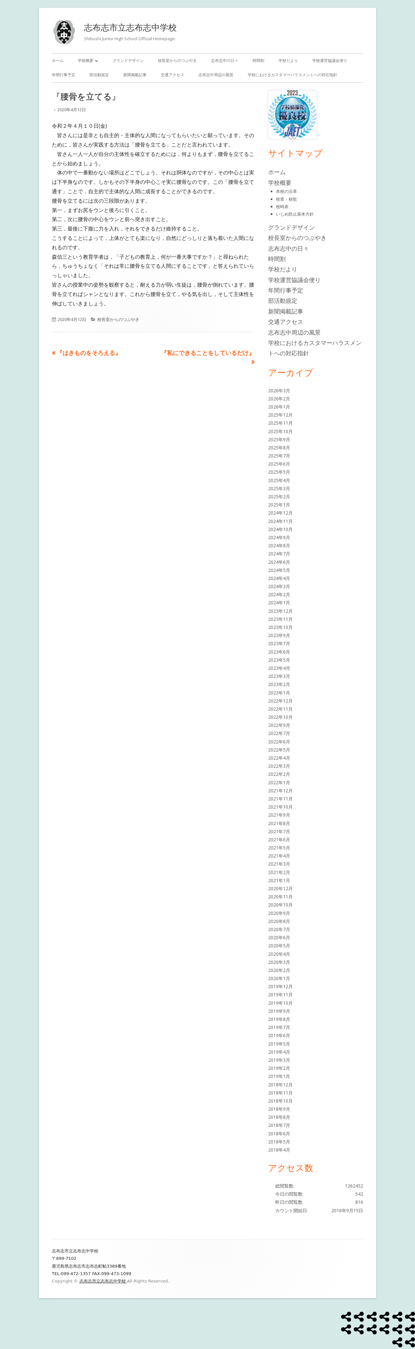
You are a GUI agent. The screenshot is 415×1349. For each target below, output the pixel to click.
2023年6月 (279, 652)
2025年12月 (280, 415)
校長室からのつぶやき (177, 60)
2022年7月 (279, 733)
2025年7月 (279, 456)
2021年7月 (279, 831)
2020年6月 (279, 937)
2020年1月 (279, 978)
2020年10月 (280, 905)
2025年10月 (280, 431)
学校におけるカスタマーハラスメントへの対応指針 (292, 74)
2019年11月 (280, 994)
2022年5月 (279, 750)
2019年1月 (279, 1076)
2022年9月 (279, 725)
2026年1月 (279, 407)
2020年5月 (279, 945)
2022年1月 (279, 782)
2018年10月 (280, 1101)
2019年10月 (280, 1003)
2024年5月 (279, 570)
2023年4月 (279, 668)
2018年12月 (280, 1085)
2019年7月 (279, 1027)
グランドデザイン (128, 60)
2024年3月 (279, 586)
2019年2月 (279, 1068)
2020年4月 (279, 954)
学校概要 (85, 60)
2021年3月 (279, 864)
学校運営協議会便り (329, 60)
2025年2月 (279, 496)
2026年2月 (279, 399)
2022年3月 (279, 766)
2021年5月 (279, 848)
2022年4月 (279, 758)
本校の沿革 (286, 191)
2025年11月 (280, 423)
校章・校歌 (286, 199)
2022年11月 (280, 709)
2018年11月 (280, 1093)
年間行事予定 (63, 74)
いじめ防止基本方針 (295, 214)
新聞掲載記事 (135, 74)
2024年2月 (279, 594)
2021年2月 (279, 872)
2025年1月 (279, 505)
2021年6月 (279, 839)
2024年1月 (279, 602)
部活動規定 (99, 74)
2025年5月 (279, 472)
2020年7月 (279, 929)
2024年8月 (279, 545)
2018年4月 (279, 1150)
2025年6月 (279, 464)
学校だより (288, 60)
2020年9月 (279, 913)
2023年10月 (280, 627)
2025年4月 (279, 480)
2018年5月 (279, 1142)
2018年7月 (279, 1125)
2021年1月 (279, 880)
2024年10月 (280, 529)
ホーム (58, 60)
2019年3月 (279, 1060)
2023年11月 (280, 619)
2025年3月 (279, 488)
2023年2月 (279, 684)
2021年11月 (280, 799)
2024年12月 (280, 513)
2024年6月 (279, 562)
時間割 (258, 60)
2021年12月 (280, 790)
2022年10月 (280, 717)
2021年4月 (279, 856)
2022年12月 (280, 701)
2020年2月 (279, 970)
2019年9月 (279, 1011)
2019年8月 (279, 1019)
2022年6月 (279, 742)
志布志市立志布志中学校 (130, 27)
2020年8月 (279, 921)
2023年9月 (279, 635)
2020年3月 (279, 962)
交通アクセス (172, 74)
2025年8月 (279, 447)
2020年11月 (280, 896)
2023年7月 (279, 643)
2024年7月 (279, 553)
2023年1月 (279, 693)
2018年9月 (279, 1109)
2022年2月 (279, 774)
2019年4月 (279, 1052)
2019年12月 (280, 986)
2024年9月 (279, 537)
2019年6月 (279, 1035)
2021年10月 (280, 807)
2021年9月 (279, 815)
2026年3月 (279, 390)
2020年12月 (280, 888)
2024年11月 (280, 521)
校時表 (282, 206)
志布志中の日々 (224, 60)
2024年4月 (279, 578)
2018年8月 (279, 1117)
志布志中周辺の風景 (215, 74)
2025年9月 (279, 439)
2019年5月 (279, 1044)
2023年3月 (279, 676)
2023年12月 (280, 611)
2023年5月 (279, 660)
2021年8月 (279, 823)
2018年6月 (279, 1133)
